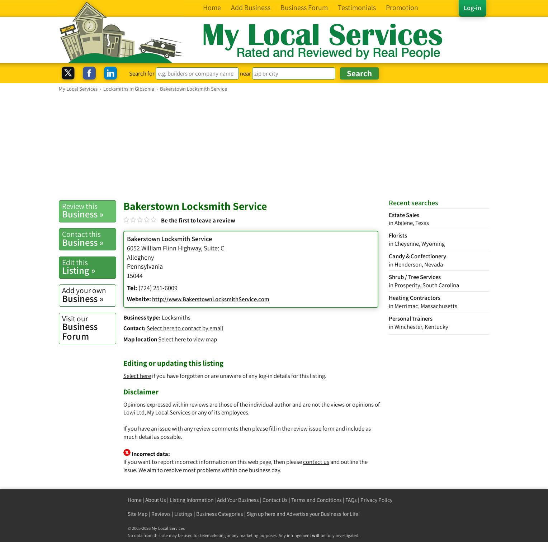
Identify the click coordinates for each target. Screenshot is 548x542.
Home (135, 500)
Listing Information (191, 500)
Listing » (89, 267)
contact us (316, 462)
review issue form (313, 428)
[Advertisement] (274, 146)
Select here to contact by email (185, 328)
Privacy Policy (376, 500)
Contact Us (275, 500)
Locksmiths (176, 317)
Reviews (161, 513)
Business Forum (89, 327)
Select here (137, 376)
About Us (155, 500)
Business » (89, 210)
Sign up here (261, 513)
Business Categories (219, 513)
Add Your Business (238, 500)
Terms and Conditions (316, 500)
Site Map (138, 513)
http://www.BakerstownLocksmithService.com (210, 299)
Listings (183, 513)
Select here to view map (187, 339)
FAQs (351, 500)
